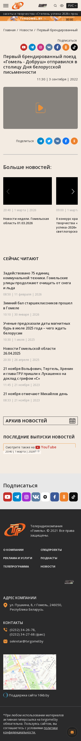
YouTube (45, 447)
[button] (73, 191)
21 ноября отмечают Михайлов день (35, 393)
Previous (35, 451)
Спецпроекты (51, 550)
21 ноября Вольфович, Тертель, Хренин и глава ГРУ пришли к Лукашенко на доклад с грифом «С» (38, 373)
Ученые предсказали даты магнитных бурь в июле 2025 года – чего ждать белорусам (36, 328)
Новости (26, 30)
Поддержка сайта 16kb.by (29, 695)
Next (38, 451)
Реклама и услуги (17, 558)
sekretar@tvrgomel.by (26, 641)
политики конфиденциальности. (30, 730)
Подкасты (49, 558)
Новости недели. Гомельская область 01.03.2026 (26, 221)
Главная (9, 30)
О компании (13, 550)
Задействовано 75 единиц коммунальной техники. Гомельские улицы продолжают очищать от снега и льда (37, 280)
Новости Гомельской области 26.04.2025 (29, 351)
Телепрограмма (16, 566)
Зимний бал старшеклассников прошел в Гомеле (37, 305)
